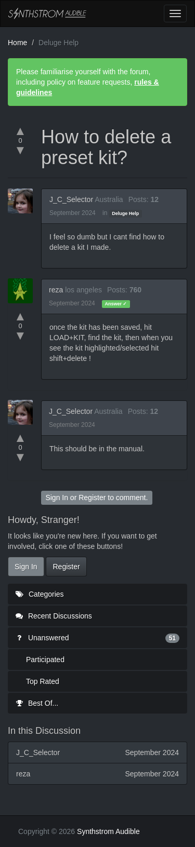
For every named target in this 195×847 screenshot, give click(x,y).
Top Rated (42, 681)
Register (92, 497)
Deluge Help (125, 213)
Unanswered (97, 638)
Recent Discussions (54, 616)
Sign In (56, 497)
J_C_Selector (71, 199)
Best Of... (37, 703)
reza (56, 290)
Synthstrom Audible (47, 13)
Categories (40, 594)
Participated (45, 659)
